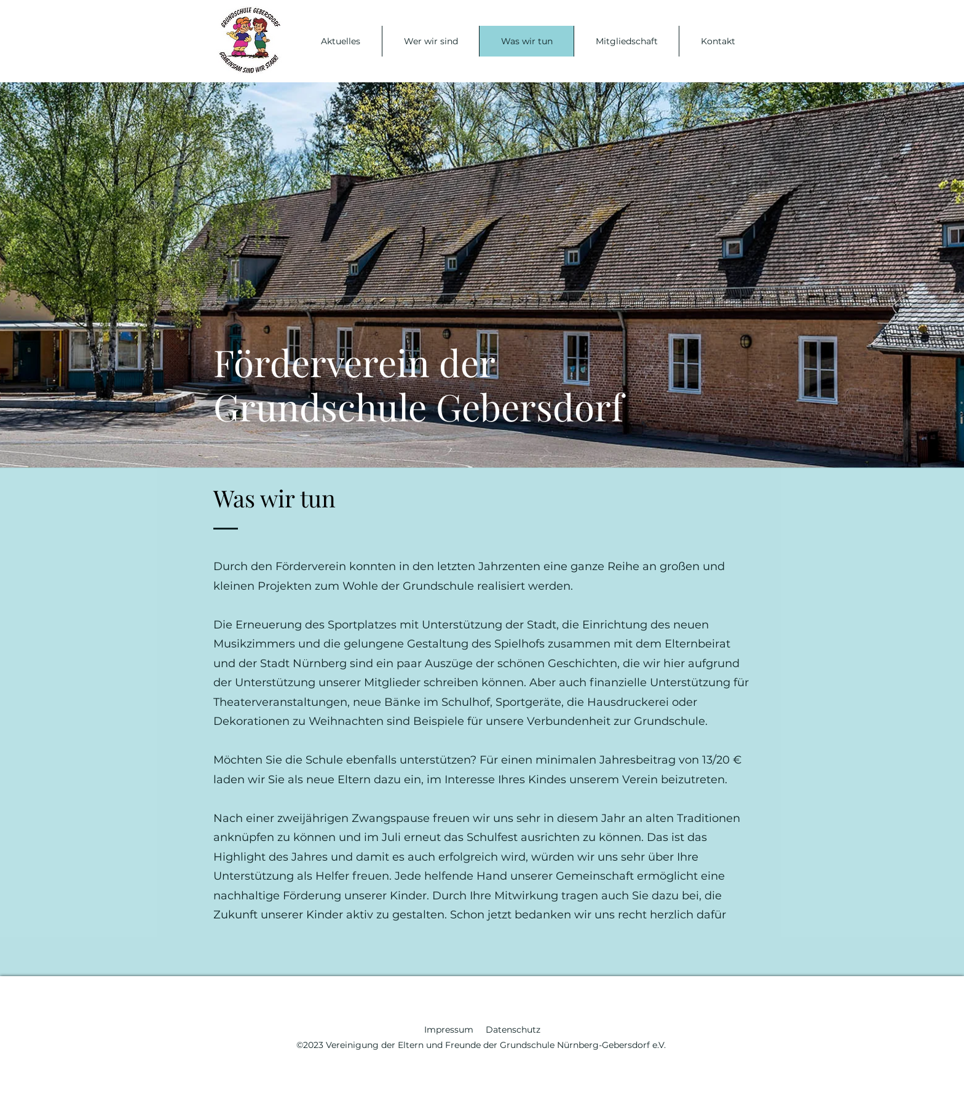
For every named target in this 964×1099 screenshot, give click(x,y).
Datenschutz (513, 1029)
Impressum (455, 1029)
